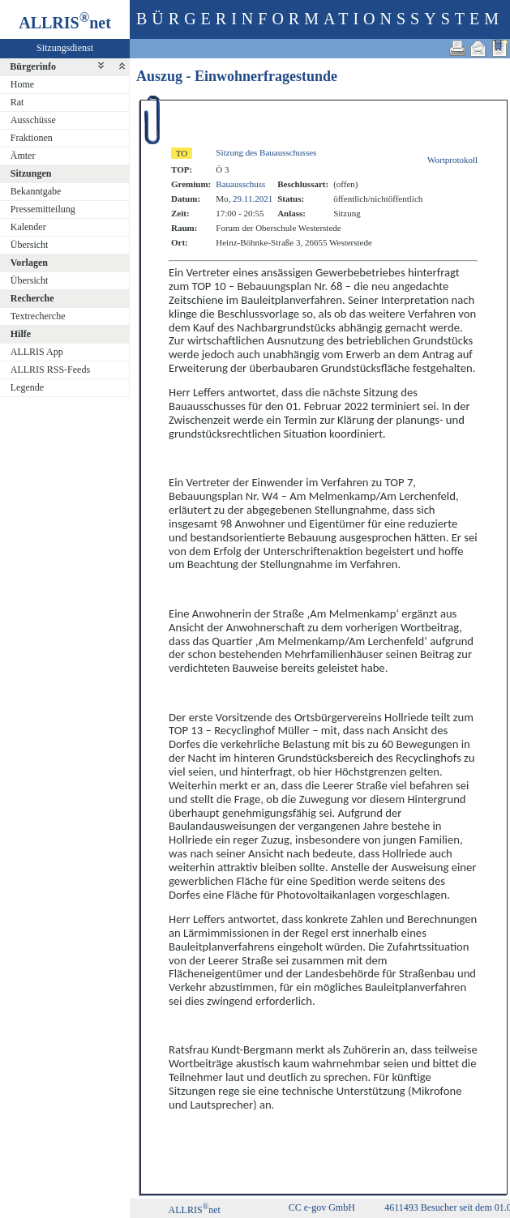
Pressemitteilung (43, 209)
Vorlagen (29, 262)
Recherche (32, 298)
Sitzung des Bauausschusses (266, 152)
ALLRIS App (37, 351)
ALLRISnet (195, 1210)
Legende (27, 387)
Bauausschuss (240, 184)
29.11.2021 (252, 198)
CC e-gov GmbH (322, 1207)
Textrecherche (38, 316)
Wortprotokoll (452, 160)
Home (22, 84)
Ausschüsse (33, 120)
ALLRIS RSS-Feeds (50, 369)
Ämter (23, 155)
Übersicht (30, 244)
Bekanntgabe (36, 191)
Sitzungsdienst (64, 47)
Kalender (28, 227)
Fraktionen (32, 137)
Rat (17, 102)
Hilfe (21, 334)
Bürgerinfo (33, 66)
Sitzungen (31, 173)
